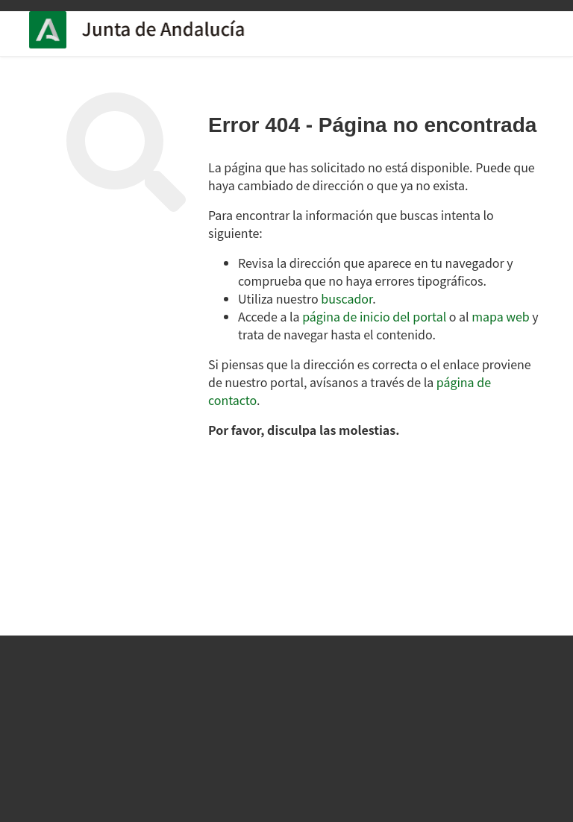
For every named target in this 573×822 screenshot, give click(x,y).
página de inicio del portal (374, 316)
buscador (346, 298)
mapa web (501, 316)
